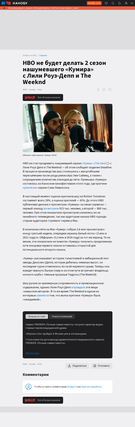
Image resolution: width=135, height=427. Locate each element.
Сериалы (43, 55)
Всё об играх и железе (42, 97)
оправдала (78, 287)
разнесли (30, 188)
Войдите (72, 386)
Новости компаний (62, 316)
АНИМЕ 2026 (94, 3)
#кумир (32, 89)
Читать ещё (32, 353)
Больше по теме (37, 316)
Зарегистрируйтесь (91, 386)
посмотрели (51, 209)
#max (39, 89)
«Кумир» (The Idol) (94, 163)
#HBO (25, 89)
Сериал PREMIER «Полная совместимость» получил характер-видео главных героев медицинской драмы (64, 326)
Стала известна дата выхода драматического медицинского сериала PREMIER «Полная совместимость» (65, 341)
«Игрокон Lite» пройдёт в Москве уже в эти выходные (56, 334)
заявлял (42, 295)
